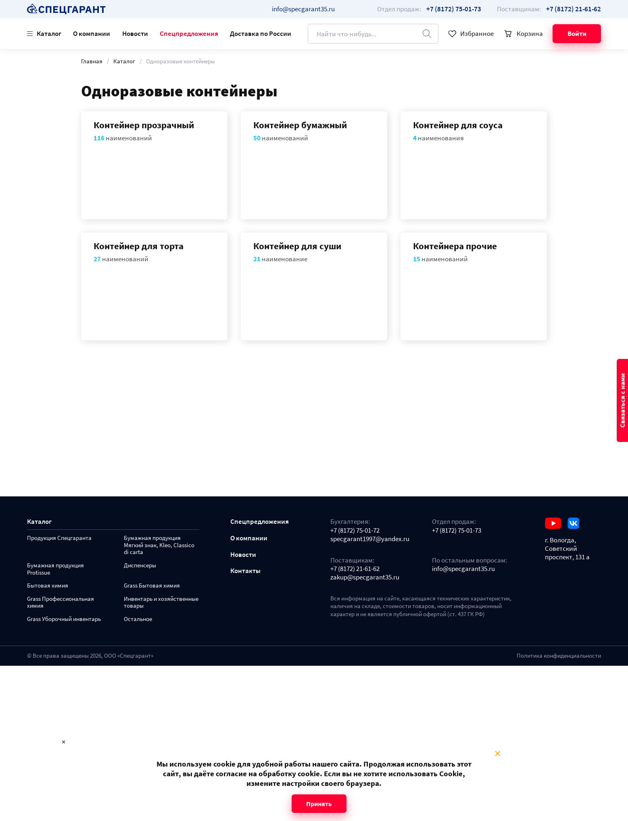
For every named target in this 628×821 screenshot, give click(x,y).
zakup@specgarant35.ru (364, 577)
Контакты (245, 571)
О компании (91, 33)
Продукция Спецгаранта (59, 538)
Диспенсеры (140, 565)
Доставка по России (260, 33)
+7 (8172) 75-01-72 (355, 530)
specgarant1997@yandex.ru (369, 539)
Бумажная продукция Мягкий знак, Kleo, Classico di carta (159, 545)
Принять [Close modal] (319, 804)
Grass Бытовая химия (152, 585)
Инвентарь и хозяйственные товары (161, 603)
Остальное (138, 619)
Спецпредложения (189, 33)
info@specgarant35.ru (303, 8)
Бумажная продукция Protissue (55, 569)
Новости (135, 33)
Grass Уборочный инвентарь (64, 619)
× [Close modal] (497, 753)
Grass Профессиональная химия (60, 603)
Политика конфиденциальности (559, 655)
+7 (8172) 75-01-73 (456, 530)
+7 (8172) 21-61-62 (355, 569)
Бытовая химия (47, 585)
